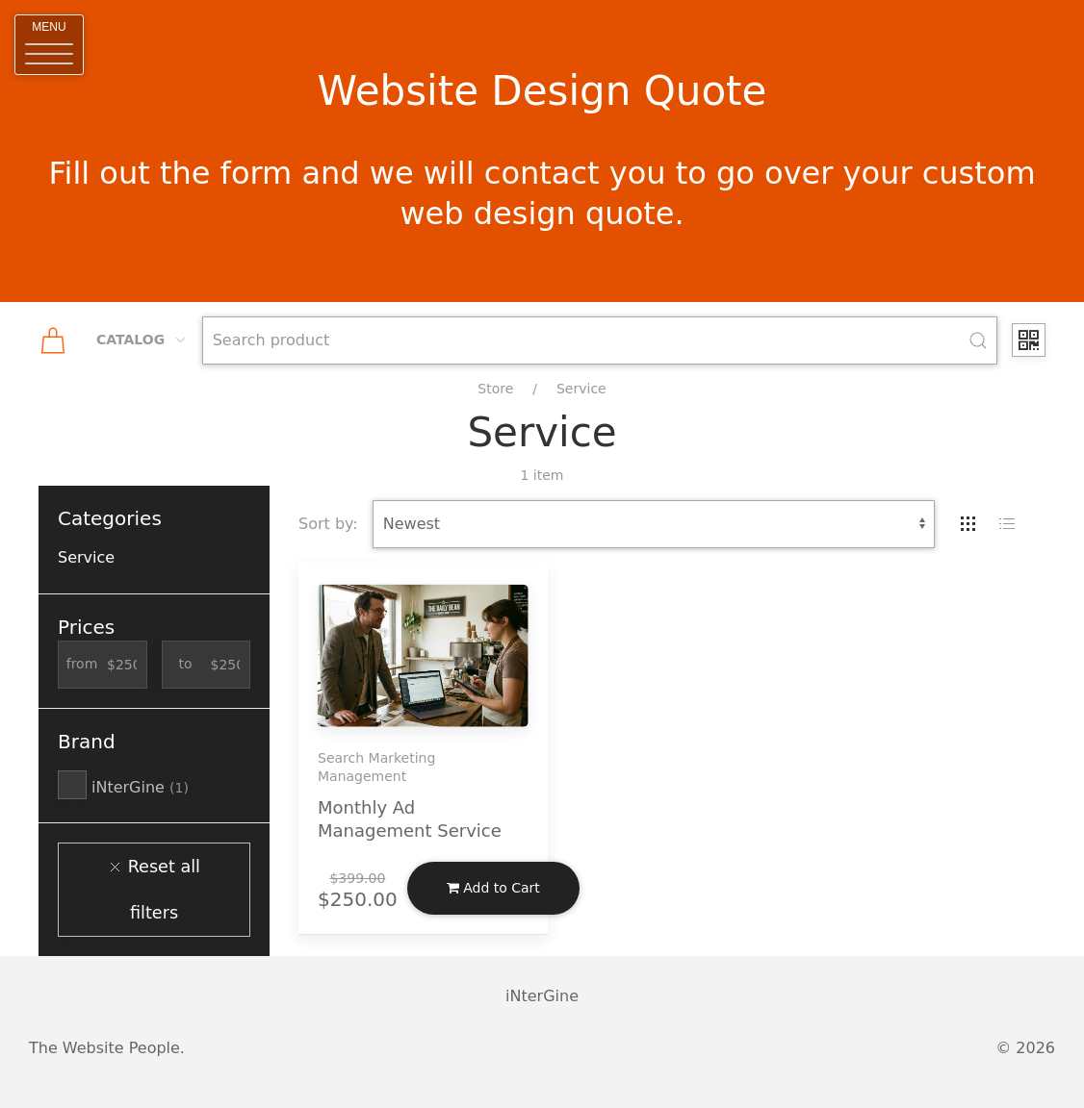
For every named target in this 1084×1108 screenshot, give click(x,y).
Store (495, 388)
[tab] (968, 524)
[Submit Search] (978, 340)
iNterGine (123, 787)
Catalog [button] (142, 339)
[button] (49, 44)
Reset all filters (154, 889)
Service (581, 388)
